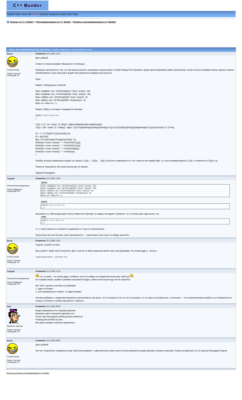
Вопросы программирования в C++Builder (95, 22)
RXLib (69, 14)
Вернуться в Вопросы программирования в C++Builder (28, 373)
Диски (75, 14)
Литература (53, 14)
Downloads (44, 14)
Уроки (17, 14)
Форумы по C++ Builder (21, 22)
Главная (10, 14)
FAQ (29, 14)
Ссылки (63, 14)
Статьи (24, 14)
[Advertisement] (121, 34)
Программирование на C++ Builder (53, 22)
